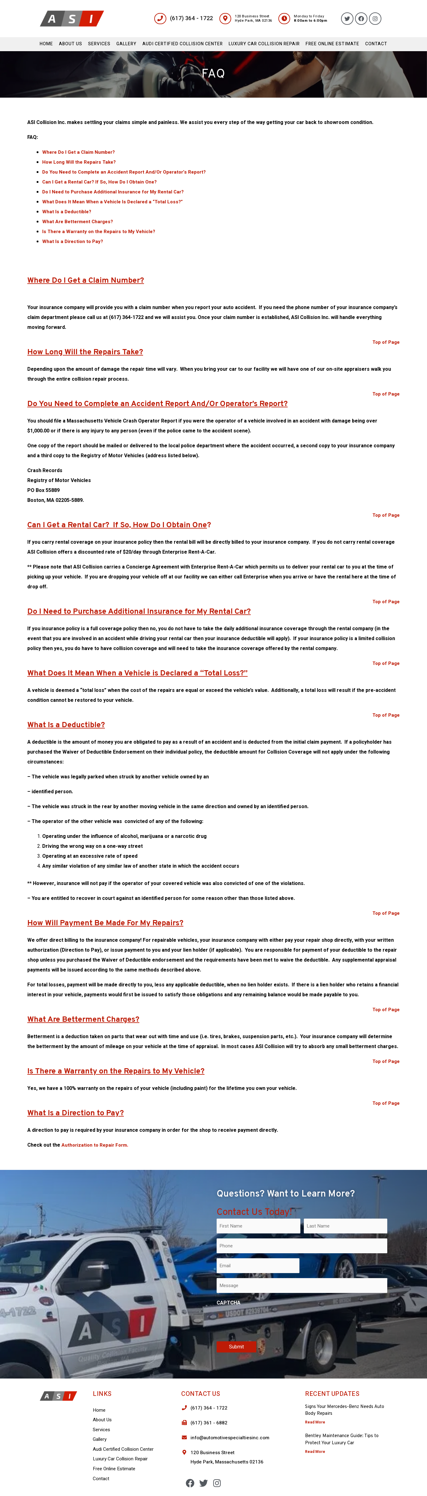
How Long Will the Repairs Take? (80, 162)
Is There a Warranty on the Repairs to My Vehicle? (101, 231)
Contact (376, 44)
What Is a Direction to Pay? (73, 241)
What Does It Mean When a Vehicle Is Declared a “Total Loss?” (115, 202)
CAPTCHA (228, 1303)
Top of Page (385, 342)
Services (99, 44)
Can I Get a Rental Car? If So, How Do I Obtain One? (101, 182)
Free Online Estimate (332, 44)
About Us (70, 44)
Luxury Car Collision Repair (264, 44)
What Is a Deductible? (67, 211)
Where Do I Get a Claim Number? (80, 152)
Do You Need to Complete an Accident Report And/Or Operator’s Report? (128, 172)
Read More (315, 1422)
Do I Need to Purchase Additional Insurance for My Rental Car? (115, 192)
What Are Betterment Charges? (79, 221)
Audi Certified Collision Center (182, 44)
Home (46, 44)
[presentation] (264, 1322)
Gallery (126, 44)
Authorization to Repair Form (95, 1145)
